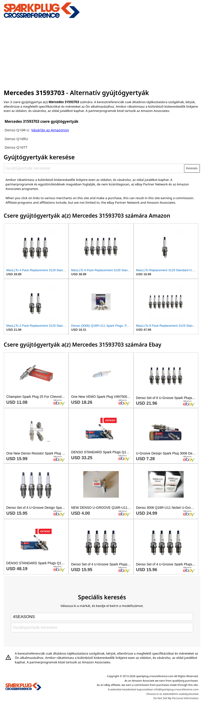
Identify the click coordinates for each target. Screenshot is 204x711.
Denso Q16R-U (17, 130)
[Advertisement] (102, 53)
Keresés (192, 168)
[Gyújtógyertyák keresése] (94, 168)
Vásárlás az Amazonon (50, 130)
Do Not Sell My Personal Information (176, 698)
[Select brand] (102, 617)
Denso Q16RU (16, 138)
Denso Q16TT (16, 147)
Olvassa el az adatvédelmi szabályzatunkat (172, 694)
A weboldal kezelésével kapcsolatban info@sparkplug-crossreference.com (153, 689)
